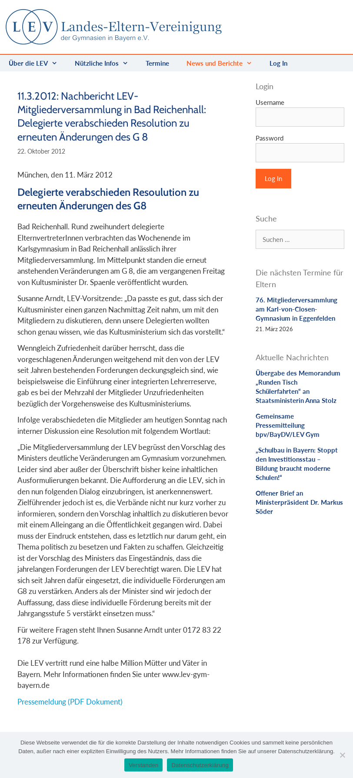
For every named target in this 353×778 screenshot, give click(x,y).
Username (270, 102)
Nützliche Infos (106, 63)
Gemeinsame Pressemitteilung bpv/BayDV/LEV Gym (288, 425)
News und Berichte (223, 63)
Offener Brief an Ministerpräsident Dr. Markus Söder (299, 502)
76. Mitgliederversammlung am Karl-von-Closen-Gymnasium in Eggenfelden (296, 309)
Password (269, 138)
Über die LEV (37, 63)
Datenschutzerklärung (199, 765)
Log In (278, 63)
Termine (157, 63)
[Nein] (342, 755)
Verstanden (143, 765)
